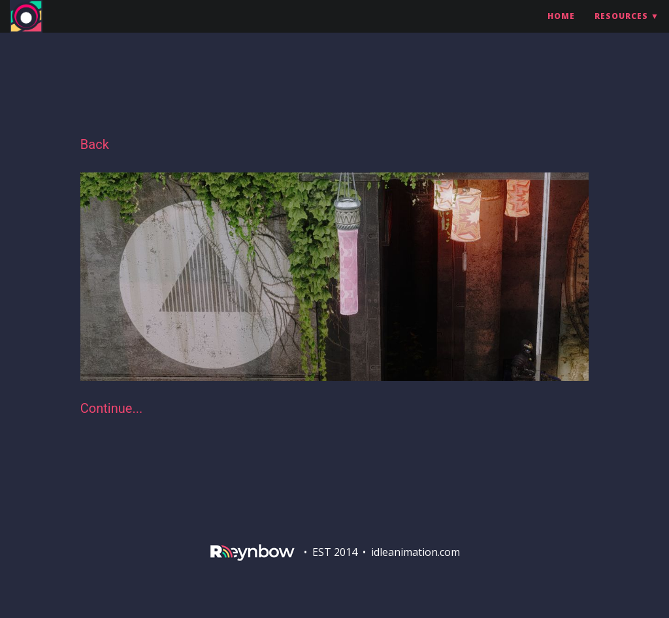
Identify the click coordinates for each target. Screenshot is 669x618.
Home (561, 29)
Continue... (111, 408)
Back (94, 144)
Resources (621, 29)
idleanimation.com (415, 552)
